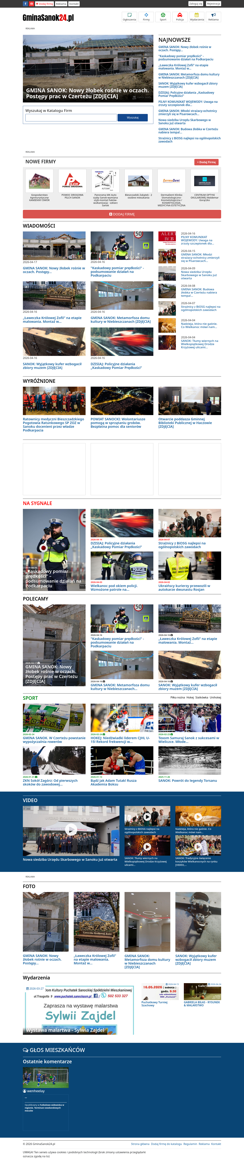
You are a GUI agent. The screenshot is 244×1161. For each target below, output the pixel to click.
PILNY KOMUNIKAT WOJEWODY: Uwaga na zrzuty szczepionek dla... (188, 103)
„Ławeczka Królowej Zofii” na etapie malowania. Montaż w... (183, 66)
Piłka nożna (177, 697)
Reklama (61, 3)
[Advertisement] (51, 468)
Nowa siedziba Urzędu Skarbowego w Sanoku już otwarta (184, 121)
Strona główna (140, 1144)
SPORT (30, 698)
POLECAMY (35, 598)
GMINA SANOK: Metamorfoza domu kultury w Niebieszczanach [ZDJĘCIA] (188, 75)
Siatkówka (201, 697)
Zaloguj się (195, 3)
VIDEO (30, 800)
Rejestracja (213, 3)
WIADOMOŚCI (39, 225)
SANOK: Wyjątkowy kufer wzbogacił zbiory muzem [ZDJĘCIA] (188, 85)
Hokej (190, 697)
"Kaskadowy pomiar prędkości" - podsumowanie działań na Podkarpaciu (185, 57)
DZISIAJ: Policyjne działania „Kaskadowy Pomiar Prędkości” (186, 94)
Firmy (146, 17)
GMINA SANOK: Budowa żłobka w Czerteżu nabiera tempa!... (188, 130)
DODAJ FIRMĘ (122, 214)
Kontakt (74, 3)
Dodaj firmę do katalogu (166, 1144)
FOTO (29, 886)
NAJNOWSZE (174, 39)
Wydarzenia (197, 17)
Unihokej (215, 697)
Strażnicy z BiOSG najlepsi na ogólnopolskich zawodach (189, 139)
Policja (180, 17)
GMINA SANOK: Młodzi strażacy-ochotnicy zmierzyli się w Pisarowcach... (187, 112)
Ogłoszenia (129, 17)
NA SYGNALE (37, 503)
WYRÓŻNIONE (39, 381)
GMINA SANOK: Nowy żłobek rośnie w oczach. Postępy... (184, 48)
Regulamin (190, 1144)
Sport (163, 17)
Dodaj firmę (44, 3)
